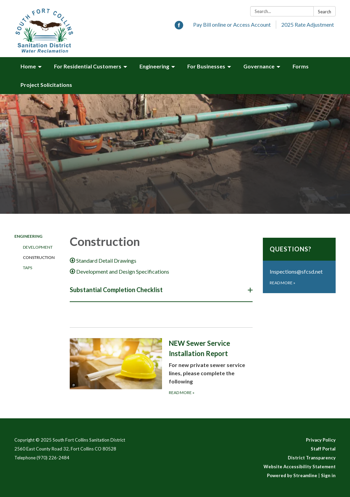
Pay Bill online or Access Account (232, 24)
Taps (27, 267)
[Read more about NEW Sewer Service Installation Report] (161, 366)
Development (38, 247)
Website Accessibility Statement (300, 466)
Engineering (28, 236)
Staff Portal (323, 449)
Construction (39, 257)
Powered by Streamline (292, 475)
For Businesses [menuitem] (206, 66)
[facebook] (179, 27)
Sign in (328, 475)
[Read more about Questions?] (299, 265)
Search (324, 11)
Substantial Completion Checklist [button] (117, 289)
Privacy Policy (321, 440)
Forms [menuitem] (301, 66)
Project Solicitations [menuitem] (46, 84)
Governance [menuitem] (258, 66)
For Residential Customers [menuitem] (87, 66)
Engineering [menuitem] (154, 66)
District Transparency (312, 457)
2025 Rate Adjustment (307, 24)
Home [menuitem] (28, 66)
